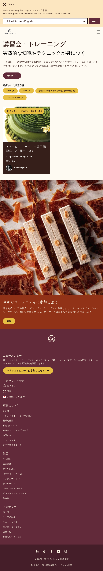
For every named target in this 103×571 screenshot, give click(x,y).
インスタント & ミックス (14, 493)
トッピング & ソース (12, 488)
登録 (9, 321)
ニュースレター (10, 440)
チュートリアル (10, 522)
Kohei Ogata (20, 167)
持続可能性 (8, 420)
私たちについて (10, 425)
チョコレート (9, 459)
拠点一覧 (7, 531)
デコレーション (10, 483)
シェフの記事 (9, 517)
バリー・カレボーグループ (15, 430)
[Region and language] (45, 21)
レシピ (6, 410)
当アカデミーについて (13, 526)
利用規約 (35, 565)
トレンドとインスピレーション (17, 415)
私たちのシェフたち (12, 536)
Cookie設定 (66, 565)
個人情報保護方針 (50, 565)
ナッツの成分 (9, 468)
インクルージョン (11, 478)
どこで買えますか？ (12, 445)
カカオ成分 (8, 464)
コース (6, 512)
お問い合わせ (9, 435)
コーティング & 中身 (12, 473)
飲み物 (6, 498)
